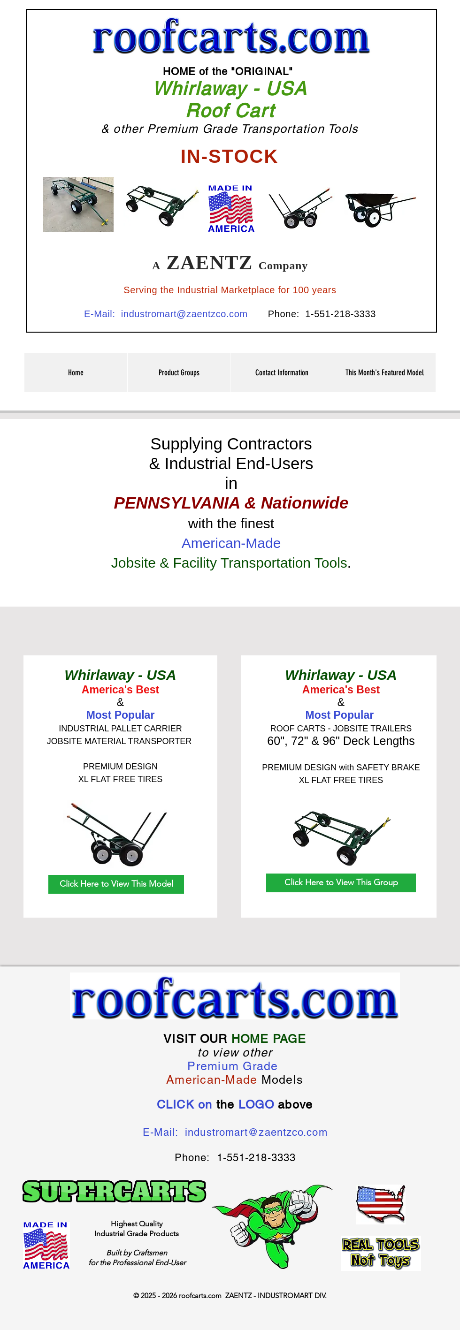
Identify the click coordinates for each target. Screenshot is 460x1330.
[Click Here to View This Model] (116, 884)
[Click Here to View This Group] (341, 883)
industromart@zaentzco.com (184, 314)
